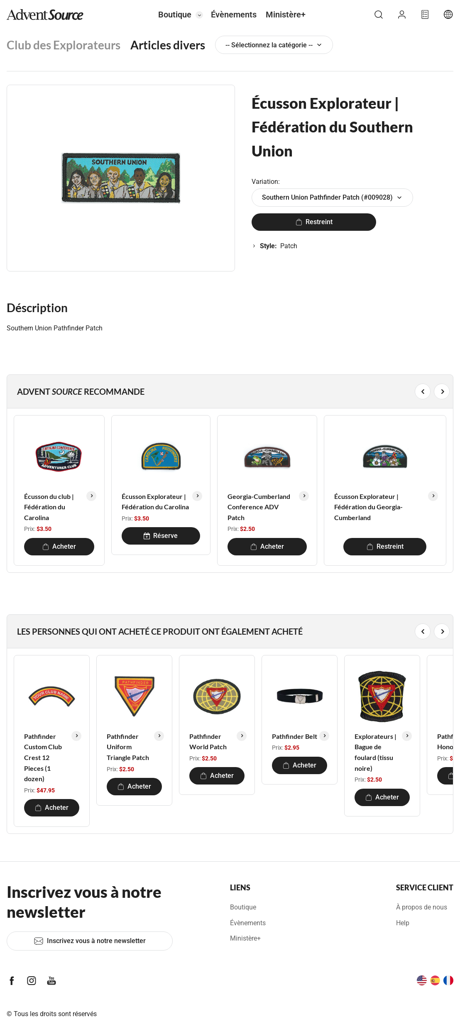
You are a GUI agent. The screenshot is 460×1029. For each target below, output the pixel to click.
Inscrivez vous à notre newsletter (90, 941)
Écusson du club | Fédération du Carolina (49, 506)
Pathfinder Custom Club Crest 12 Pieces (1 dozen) (43, 757)
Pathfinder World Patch (208, 741)
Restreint (314, 222)
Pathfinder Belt (294, 736)
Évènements (234, 15)
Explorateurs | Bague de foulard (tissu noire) (375, 752)
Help (402, 923)
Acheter (59, 546)
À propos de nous (421, 907)
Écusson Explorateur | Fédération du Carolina (155, 501)
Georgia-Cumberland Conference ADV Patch (259, 506)
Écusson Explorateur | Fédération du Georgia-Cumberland (368, 506)
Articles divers (167, 45)
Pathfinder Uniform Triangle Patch (128, 746)
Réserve (161, 536)
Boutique (174, 15)
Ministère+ (286, 15)
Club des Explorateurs (63, 45)
